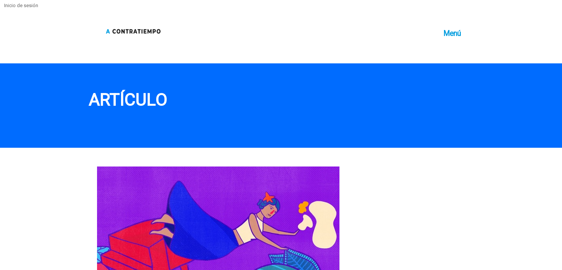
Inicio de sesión (21, 5)
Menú (452, 33)
